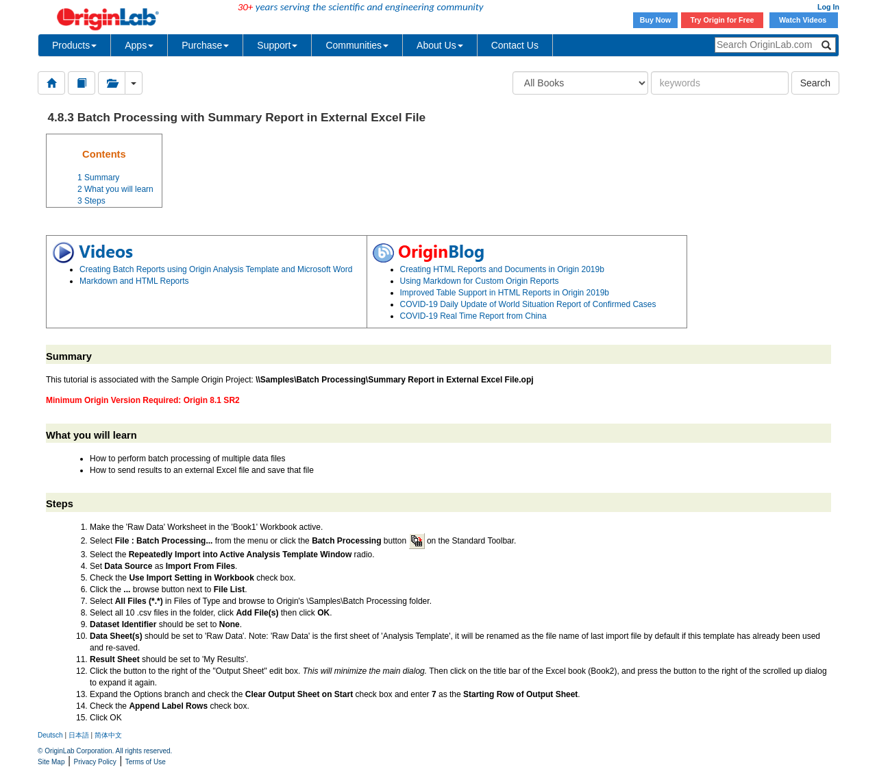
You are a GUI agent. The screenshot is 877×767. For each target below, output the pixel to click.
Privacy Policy (95, 762)
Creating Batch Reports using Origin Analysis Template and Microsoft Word (215, 269)
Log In (828, 7)
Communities (356, 45)
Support (277, 45)
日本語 (79, 735)
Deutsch (50, 735)
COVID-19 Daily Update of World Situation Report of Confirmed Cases (528, 304)
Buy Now (655, 20)
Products (74, 45)
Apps (139, 45)
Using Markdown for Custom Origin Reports (479, 281)
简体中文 (108, 735)
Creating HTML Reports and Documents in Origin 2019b (502, 269)
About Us (440, 45)
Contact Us (515, 45)
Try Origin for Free (722, 20)
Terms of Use (145, 762)
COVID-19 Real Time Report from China (473, 316)
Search (815, 82)
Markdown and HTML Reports (134, 281)
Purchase (205, 45)
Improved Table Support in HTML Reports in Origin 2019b (505, 292)
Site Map (51, 762)
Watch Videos (803, 20)
